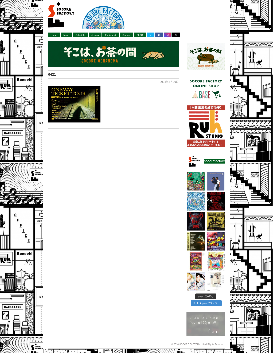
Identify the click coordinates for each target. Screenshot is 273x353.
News (66, 35)
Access (95, 35)
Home (54, 35)
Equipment (110, 35)
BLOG (140, 35)
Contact (126, 35)
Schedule (80, 35)
